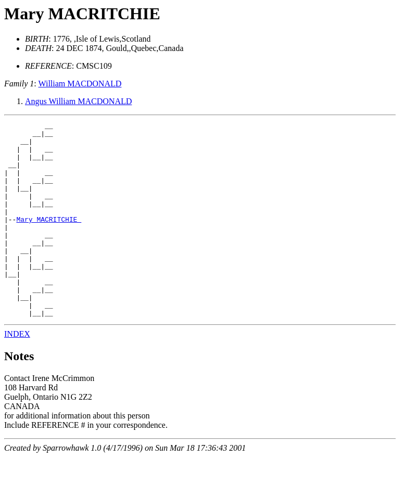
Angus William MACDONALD (78, 101)
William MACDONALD (79, 83)
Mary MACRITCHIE (82, 13)
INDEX (17, 372)
